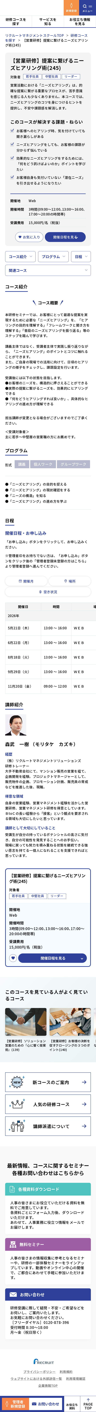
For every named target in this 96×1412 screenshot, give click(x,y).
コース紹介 (18, 256)
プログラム (51, 256)
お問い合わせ (45, 1403)
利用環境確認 (75, 1378)
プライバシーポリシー (39, 1371)
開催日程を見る (65, 237)
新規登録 (71, 8)
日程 (78, 256)
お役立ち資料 (72, 1406)
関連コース (18, 270)
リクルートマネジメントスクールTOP (34, 35)
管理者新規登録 (15, 1404)
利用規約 (66, 1371)
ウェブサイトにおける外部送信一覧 (36, 1378)
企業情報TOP (48, 1385)
